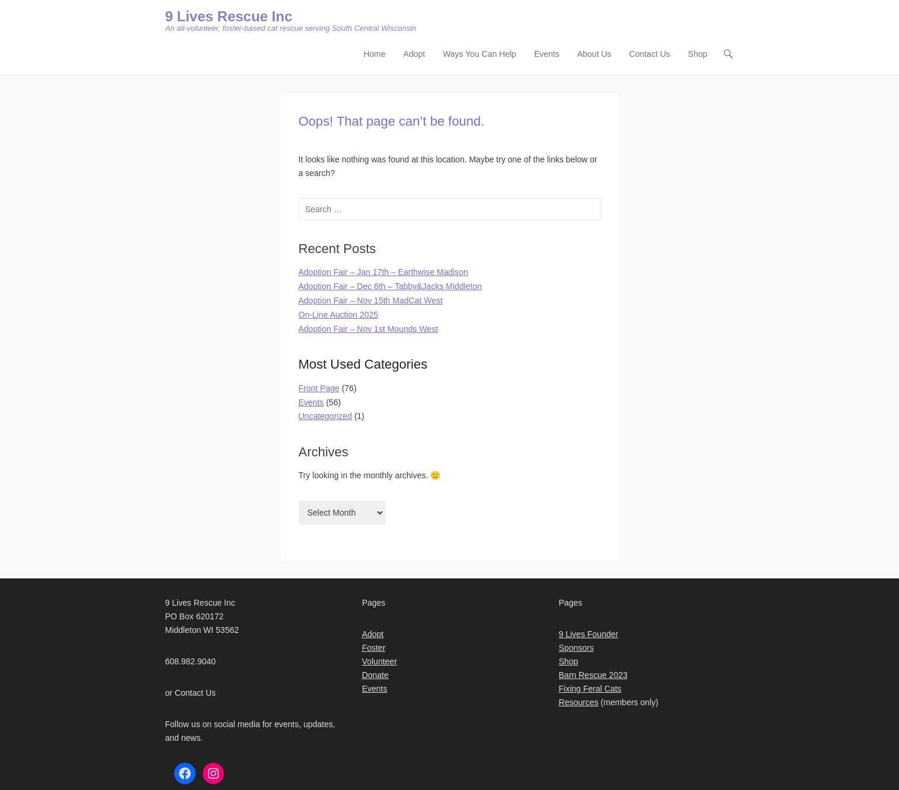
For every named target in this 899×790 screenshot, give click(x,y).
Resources (579, 702)
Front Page (319, 388)
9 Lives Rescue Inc (229, 16)
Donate (375, 675)
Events (546, 54)
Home (374, 54)
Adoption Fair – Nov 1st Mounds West (369, 329)
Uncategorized (325, 416)
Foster (374, 648)
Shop (698, 54)
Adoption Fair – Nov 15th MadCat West (371, 300)
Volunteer (379, 661)
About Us (594, 54)
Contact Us (649, 54)
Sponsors (576, 648)
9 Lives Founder (588, 634)
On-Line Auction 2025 (339, 314)
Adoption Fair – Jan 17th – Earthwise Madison (383, 272)
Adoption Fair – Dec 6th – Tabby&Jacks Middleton (390, 286)
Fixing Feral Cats (590, 688)
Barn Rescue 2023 (593, 675)
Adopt (414, 54)
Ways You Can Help (479, 54)
